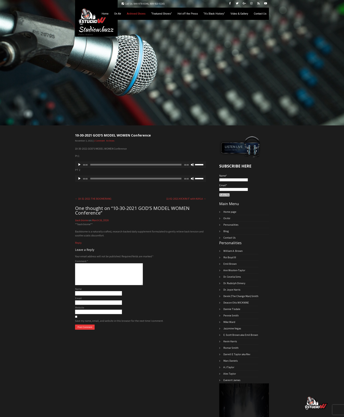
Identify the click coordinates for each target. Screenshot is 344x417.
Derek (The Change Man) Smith (240, 296)
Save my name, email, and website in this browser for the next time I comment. (119, 325)
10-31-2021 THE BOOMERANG (93, 198)
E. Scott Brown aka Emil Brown (240, 335)
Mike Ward (229, 322)
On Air (117, 13)
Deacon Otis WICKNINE (236, 302)
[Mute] (192, 164)
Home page (229, 212)
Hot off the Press (187, 13)
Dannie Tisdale (231, 309)
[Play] (79, 164)
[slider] (136, 165)
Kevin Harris (230, 341)
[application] (140, 164)
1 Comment (99, 140)
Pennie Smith (231, 315)
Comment (81, 261)
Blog (226, 231)
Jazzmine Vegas (232, 328)
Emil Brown (230, 264)
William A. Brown (233, 251)
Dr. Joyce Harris (231, 289)
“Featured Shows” (161, 13)
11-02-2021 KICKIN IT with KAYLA (186, 198)
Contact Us (260, 13)
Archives (110, 140)
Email (78, 302)
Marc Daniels (230, 360)
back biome (81, 220)
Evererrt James (231, 380)
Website (79, 311)
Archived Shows (136, 13)
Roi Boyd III (229, 257)
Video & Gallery (239, 13)
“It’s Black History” (214, 13)
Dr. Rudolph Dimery (234, 283)
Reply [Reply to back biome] (78, 243)
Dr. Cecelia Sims (232, 276)
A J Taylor (228, 367)
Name (78, 293)
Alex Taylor (229, 373)
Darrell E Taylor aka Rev (236, 354)
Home (105, 13)
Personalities (230, 224)
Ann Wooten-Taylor (234, 270)
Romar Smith (230, 348)
